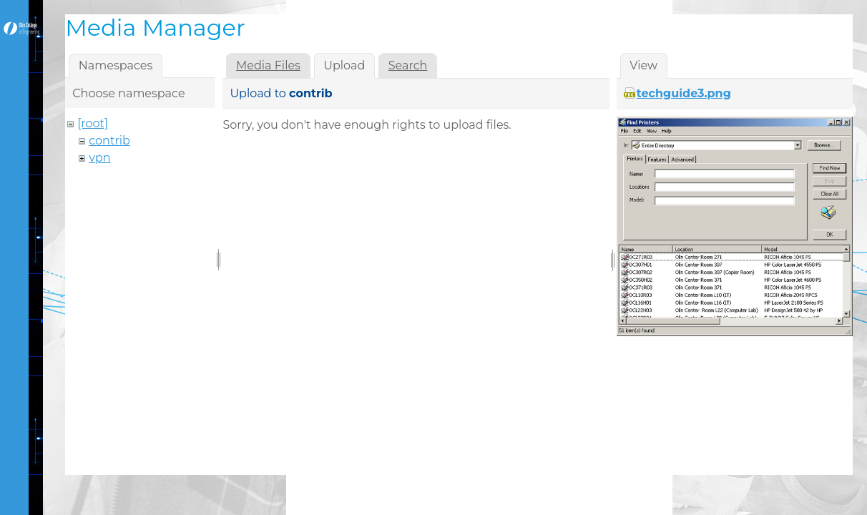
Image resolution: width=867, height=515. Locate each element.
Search (408, 65)
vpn (99, 158)
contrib (109, 140)
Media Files (268, 65)
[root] (92, 123)
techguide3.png (684, 93)
